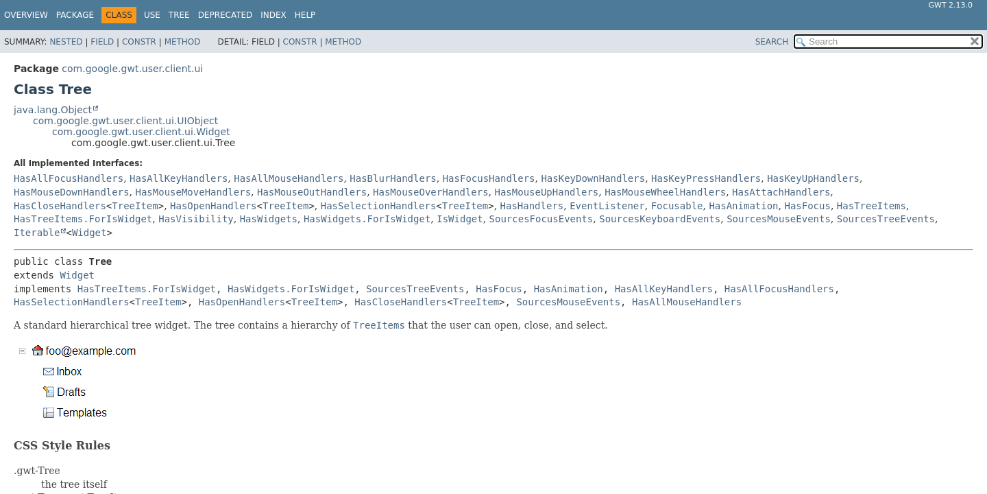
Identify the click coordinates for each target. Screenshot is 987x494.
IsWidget (460, 218)
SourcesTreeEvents (886, 218)
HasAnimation (743, 205)
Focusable (677, 205)
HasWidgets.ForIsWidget (367, 218)
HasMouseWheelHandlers (665, 192)
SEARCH (772, 42)
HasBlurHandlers (393, 178)
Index (273, 15)
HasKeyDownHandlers (593, 178)
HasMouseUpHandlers (547, 192)
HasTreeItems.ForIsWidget (83, 218)
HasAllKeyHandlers (179, 178)
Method (182, 42)
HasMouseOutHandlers (312, 192)
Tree (179, 15)
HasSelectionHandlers (379, 205)
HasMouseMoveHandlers (193, 192)
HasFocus (807, 205)
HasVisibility (196, 218)
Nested (65, 42)
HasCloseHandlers (60, 205)
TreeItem (135, 205)
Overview (26, 15)
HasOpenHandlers (213, 205)
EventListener (607, 205)
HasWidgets (268, 218)
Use (152, 15)
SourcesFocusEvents (541, 218)
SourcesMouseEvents (779, 218)
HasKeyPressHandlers (706, 178)
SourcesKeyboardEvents (659, 218)
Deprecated (225, 15)
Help (305, 15)
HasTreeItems (871, 205)
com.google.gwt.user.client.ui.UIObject (125, 120)
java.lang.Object (53, 109)
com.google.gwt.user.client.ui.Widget (141, 131)
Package (75, 15)
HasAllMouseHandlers (288, 178)
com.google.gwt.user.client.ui (132, 68)
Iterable (37, 232)
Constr (139, 42)
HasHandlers (532, 205)
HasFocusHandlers (489, 178)
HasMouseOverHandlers (431, 192)
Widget (89, 232)
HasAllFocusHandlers (68, 178)
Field (102, 42)
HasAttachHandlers (781, 192)
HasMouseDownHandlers (72, 192)
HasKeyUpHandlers (813, 178)
